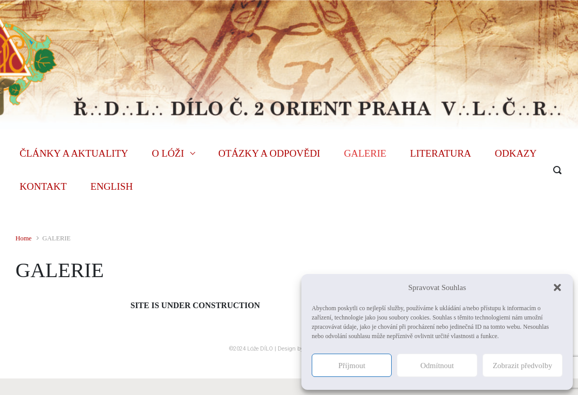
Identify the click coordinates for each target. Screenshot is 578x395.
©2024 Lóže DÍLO (251, 348)
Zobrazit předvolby (522, 365)
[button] (557, 287)
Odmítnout (437, 365)
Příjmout (351, 365)
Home (23, 238)
